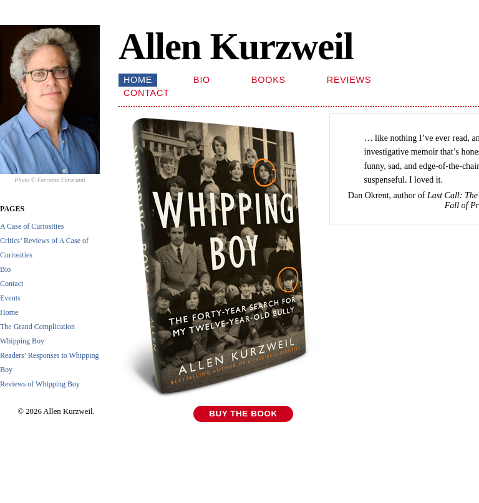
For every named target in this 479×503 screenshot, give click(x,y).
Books (268, 80)
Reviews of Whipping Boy (40, 384)
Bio (5, 269)
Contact (11, 283)
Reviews (349, 80)
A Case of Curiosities (32, 226)
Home (9, 312)
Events (10, 298)
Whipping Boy (22, 341)
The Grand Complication (37, 326)
